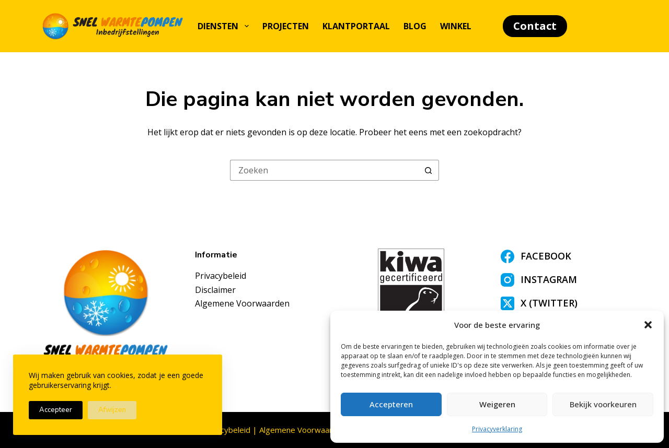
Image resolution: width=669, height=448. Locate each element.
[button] (648, 325)
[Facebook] (564, 256)
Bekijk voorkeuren (603, 404)
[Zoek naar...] (324, 170)
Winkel (455, 26)
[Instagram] (564, 280)
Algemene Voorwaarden (242, 303)
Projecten (285, 26)
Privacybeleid (220, 275)
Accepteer (55, 410)
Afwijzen (112, 410)
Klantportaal (356, 26)
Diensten (225, 26)
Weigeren (497, 404)
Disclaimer (215, 290)
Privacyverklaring (497, 429)
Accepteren (391, 404)
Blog (414, 26)
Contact (535, 26)
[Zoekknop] (428, 170)
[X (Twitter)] (564, 303)
